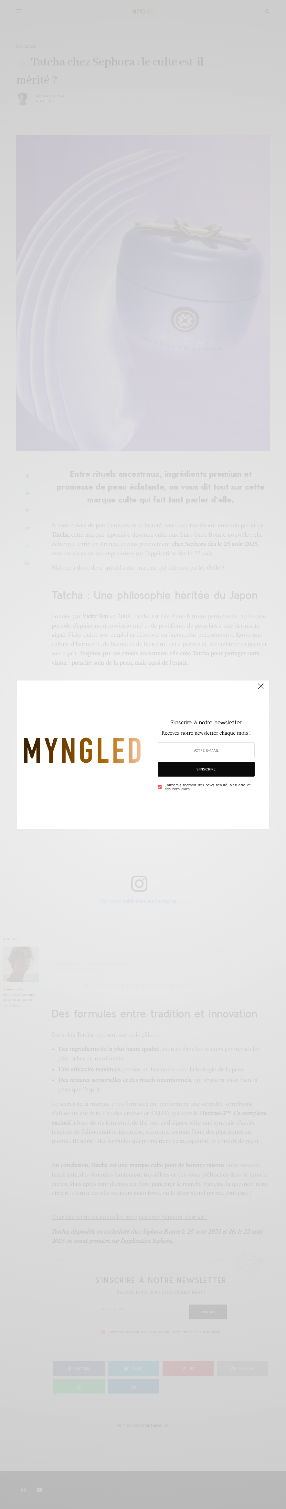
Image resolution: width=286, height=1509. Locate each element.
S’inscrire (206, 769)
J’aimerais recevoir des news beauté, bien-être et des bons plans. (208, 787)
